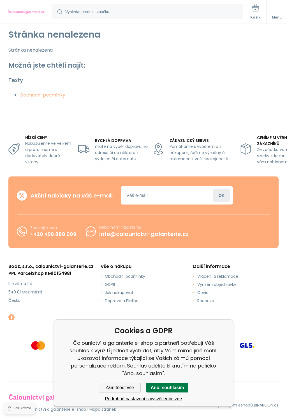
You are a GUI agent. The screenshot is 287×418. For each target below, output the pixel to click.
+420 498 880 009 (53, 234)
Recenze (205, 301)
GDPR (110, 284)
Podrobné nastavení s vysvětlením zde (143, 398)
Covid (203, 292)
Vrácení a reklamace (217, 276)
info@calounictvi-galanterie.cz (144, 234)
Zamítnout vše (119, 387)
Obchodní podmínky (42, 95)
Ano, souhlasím (167, 387)
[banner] (26, 12)
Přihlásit (221, 195)
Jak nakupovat (119, 292)
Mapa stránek (102, 409)
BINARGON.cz (266, 405)
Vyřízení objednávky (216, 284)
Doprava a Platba (121, 301)
